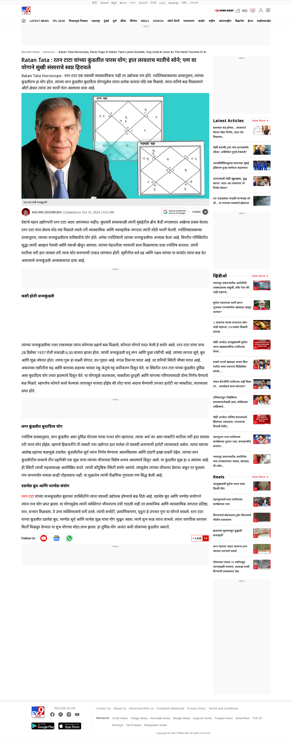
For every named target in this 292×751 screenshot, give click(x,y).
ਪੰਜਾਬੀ (153, 2)
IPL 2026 (59, 21)
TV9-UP (193, 2)
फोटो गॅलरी (173, 21)
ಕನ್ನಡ (113, 2)
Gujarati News (202, 718)
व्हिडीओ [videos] (220, 276)
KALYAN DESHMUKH (47, 212)
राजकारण (188, 21)
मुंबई (106, 21)
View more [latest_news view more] (260, 120)
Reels (145, 21)
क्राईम (201, 21)
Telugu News (139, 718)
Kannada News (160, 718)
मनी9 (184, 2)
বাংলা (133, 2)
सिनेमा (133, 21)
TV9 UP (257, 718)
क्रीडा (123, 21)
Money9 (117, 725)
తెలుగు (123, 2)
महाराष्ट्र (96, 21)
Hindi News (120, 718)
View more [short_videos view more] (260, 477)
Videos (158, 21)
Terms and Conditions (223, 708)
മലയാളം (173, 2)
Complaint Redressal (170, 708)
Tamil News (134, 725)
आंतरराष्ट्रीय (225, 21)
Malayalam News (155, 725)
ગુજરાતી (143, 2)
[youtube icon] (43, 538)
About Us (120, 708)
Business (49, 52)
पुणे (115, 21)
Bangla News (181, 718)
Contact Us (103, 708)
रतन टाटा (27, 496)
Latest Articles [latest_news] (228, 120)
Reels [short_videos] (218, 477)
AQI (244, 10)
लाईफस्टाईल (264, 21)
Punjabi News (224, 718)
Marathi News (30, 52)
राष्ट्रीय (212, 21)
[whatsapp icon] (69, 538)
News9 (104, 2)
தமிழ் (162, 2)
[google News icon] (56, 538)
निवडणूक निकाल (78, 21)
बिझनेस (239, 21)
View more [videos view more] (260, 276)
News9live (242, 718)
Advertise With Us (141, 708)
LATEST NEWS (39, 21)
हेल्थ (250, 21)
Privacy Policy (196, 708)
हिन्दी (94, 2)
